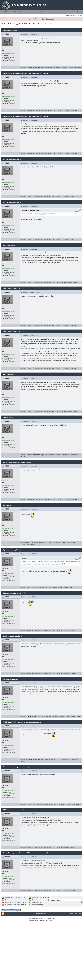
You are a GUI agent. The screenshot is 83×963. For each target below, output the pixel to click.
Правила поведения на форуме (51, 12)
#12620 (55, 716)
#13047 (64, 542)
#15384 (51, 368)
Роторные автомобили (33, 67)
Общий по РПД (30, 804)
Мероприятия (30, 110)
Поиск (73, 12)
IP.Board (39, 918)
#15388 (51, 325)
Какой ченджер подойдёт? (12, 636)
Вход (43, 19)
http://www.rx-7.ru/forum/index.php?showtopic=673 (39, 774)
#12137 (51, 890)
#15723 (51, 239)
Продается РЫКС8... (10, 30)
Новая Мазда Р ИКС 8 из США (14, 288)
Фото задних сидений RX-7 (12, 159)
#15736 (51, 196)
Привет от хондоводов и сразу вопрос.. (17, 767)
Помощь (79, 12)
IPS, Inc (52, 918)
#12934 (51, 630)
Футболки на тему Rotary (12, 550)
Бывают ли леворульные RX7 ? (14, 593)
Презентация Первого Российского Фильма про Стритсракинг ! (26, 73)
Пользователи (77, 15)
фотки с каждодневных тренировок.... (17, 462)
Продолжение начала (10, 679)
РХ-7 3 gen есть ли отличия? (13, 810)
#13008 (48, 587)
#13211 (52, 499)
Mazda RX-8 (30, 325)
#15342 (51, 411)
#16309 (52, 110)
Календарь (68, 15)
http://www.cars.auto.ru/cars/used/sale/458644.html (50, 425)
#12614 (58, 759)
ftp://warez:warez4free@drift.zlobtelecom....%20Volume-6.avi (41, 820)
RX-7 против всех (9, 245)
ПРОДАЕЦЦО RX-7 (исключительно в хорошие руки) (22, 722)
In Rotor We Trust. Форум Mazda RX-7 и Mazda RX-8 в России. (22, 24)
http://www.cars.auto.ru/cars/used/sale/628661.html (38, 126)
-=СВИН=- (7, 34)
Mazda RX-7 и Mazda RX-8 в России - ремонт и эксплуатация (20, 12)
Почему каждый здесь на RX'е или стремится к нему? (28, 853)
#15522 (51, 282)
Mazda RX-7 (30, 196)
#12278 (53, 804)
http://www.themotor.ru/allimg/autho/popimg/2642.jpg (38, 167)
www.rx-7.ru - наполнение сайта (36, 542)
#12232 (51, 847)
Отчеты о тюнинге (31, 716)
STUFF (28, 587)
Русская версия (32, 918)
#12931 (51, 673)
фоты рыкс (7, 505)
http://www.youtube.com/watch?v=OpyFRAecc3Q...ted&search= (42, 863)
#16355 (58, 67)
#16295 (52, 153)
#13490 (58, 455)
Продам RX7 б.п (8, 417)
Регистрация (50, 19)
